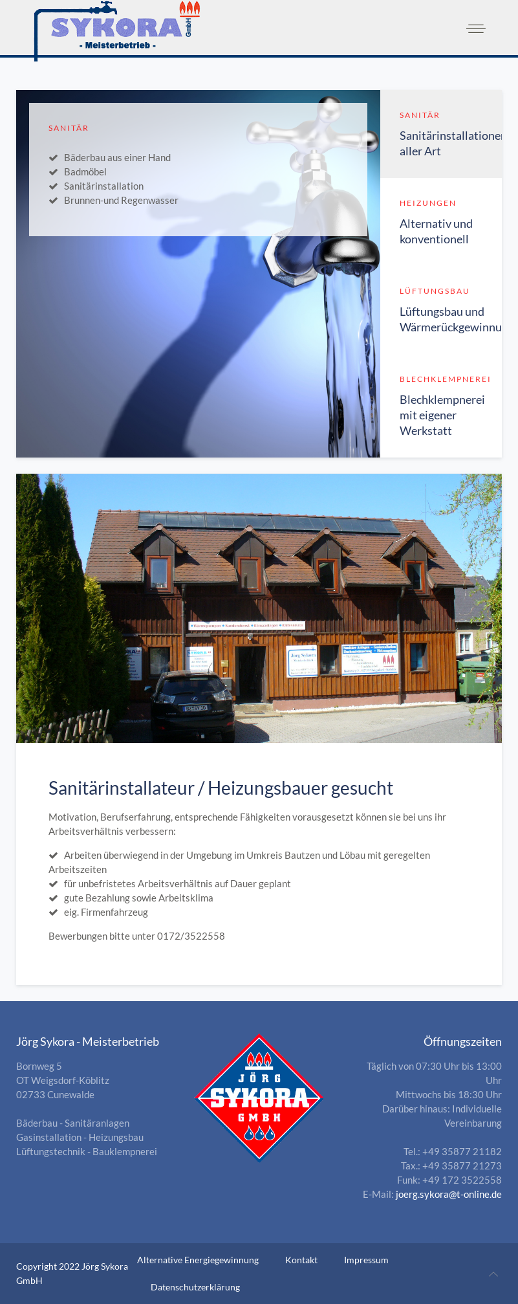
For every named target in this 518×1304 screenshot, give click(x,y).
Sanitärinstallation (104, 186)
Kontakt (301, 1259)
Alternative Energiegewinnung (198, 1259)
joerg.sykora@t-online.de (449, 1194)
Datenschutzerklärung (195, 1286)
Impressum (366, 1259)
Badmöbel (85, 171)
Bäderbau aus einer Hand (117, 157)
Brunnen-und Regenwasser (121, 200)
